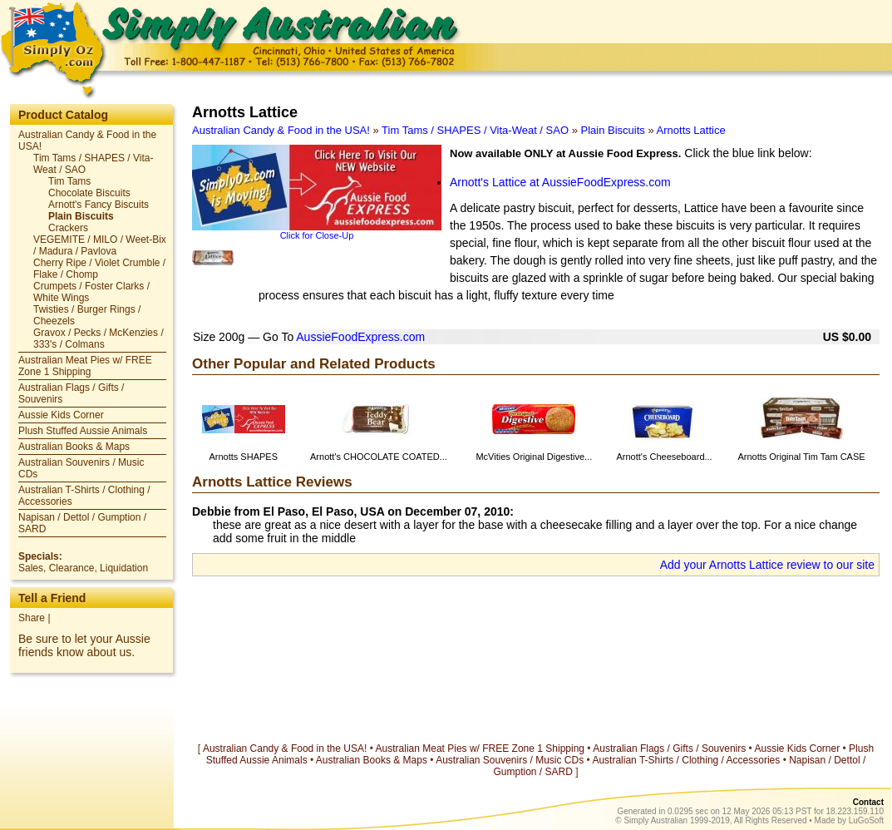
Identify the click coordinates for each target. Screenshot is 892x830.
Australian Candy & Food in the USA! (281, 130)
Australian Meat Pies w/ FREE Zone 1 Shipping (85, 366)
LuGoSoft (866, 820)
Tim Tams (69, 181)
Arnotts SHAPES (243, 457)
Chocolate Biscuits (89, 193)
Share (31, 618)
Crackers (68, 228)
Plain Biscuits (81, 216)
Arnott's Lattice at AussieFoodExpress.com (560, 182)
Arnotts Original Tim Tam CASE (801, 457)
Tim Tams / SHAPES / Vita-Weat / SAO (475, 130)
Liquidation (124, 568)
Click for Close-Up (317, 235)
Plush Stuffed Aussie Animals (82, 431)
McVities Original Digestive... (534, 457)
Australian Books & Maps (74, 446)
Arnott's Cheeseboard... (664, 457)
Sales (30, 568)
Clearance (72, 568)
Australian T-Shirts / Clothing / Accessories (686, 760)
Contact (868, 802)
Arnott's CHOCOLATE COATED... (378, 457)
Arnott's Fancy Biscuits (98, 204)
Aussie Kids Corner (61, 415)
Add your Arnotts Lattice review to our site (767, 564)
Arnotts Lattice (691, 130)
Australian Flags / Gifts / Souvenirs (669, 748)
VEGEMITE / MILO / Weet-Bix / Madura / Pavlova (99, 245)
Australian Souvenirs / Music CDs (510, 760)
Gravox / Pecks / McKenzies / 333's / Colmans (98, 338)
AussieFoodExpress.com (360, 336)
